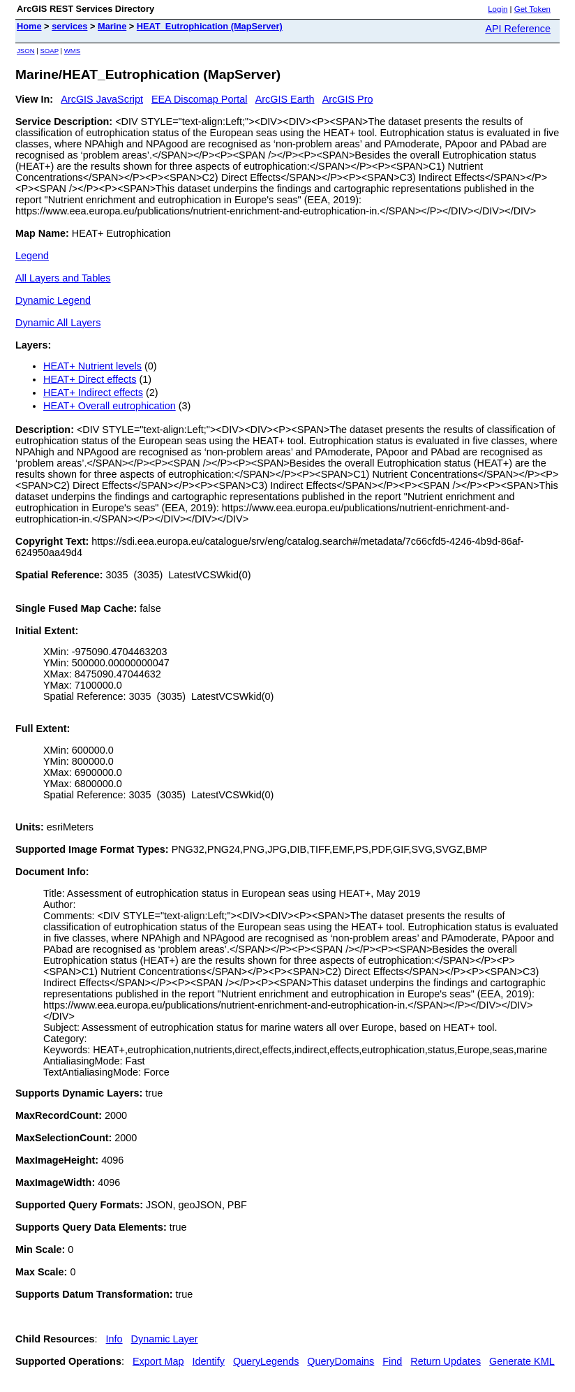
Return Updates (445, 1361)
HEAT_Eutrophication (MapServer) (210, 26)
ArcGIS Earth (285, 99)
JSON (26, 50)
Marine (112, 26)
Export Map (158, 1361)
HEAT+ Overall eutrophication (109, 405)
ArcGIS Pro (347, 99)
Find (392, 1361)
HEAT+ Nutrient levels (92, 366)
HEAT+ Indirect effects (93, 392)
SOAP (49, 50)
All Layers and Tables (63, 278)
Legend (32, 255)
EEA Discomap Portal (199, 99)
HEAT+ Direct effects (89, 379)
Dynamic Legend (53, 300)
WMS (72, 50)
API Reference (518, 28)
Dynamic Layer (164, 1339)
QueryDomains (340, 1361)
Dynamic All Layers (57, 322)
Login (497, 9)
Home (29, 26)
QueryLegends (266, 1361)
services (69, 26)
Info (114, 1339)
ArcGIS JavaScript (102, 99)
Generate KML (522, 1361)
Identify (209, 1361)
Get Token (532, 9)
